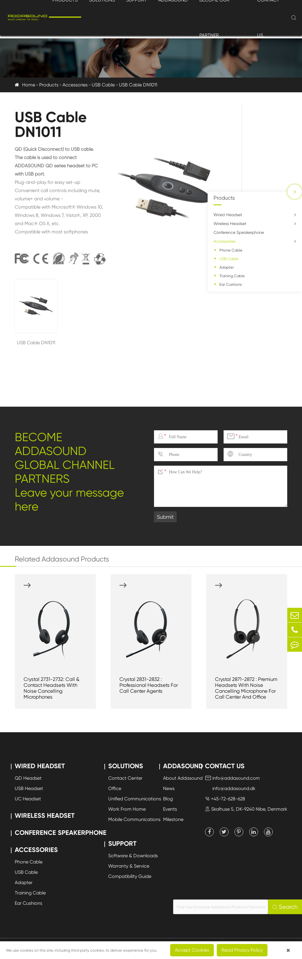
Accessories (75, 85)
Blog (168, 799)
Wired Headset (228, 214)
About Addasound (183, 778)
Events (170, 809)
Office (114, 788)
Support (122, 844)
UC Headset (28, 799)
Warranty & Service (128, 866)
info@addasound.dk (230, 788)
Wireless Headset (230, 223)
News (169, 788)
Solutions (125, 766)
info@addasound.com (232, 778)
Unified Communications (134, 799)
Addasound (183, 766)
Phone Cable (230, 250)
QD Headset (28, 778)
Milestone (173, 819)
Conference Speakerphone (239, 232)
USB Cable (103, 85)
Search (285, 907)
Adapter (226, 267)
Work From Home (127, 809)
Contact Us (224, 766)
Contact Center (125, 778)
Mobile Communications (134, 819)
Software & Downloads (133, 855)
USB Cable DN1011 (138, 85)
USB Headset (29, 788)
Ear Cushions (230, 284)
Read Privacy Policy (242, 950)
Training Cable (232, 276)
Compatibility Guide (129, 876)
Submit (165, 517)
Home (28, 85)
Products (48, 85)
